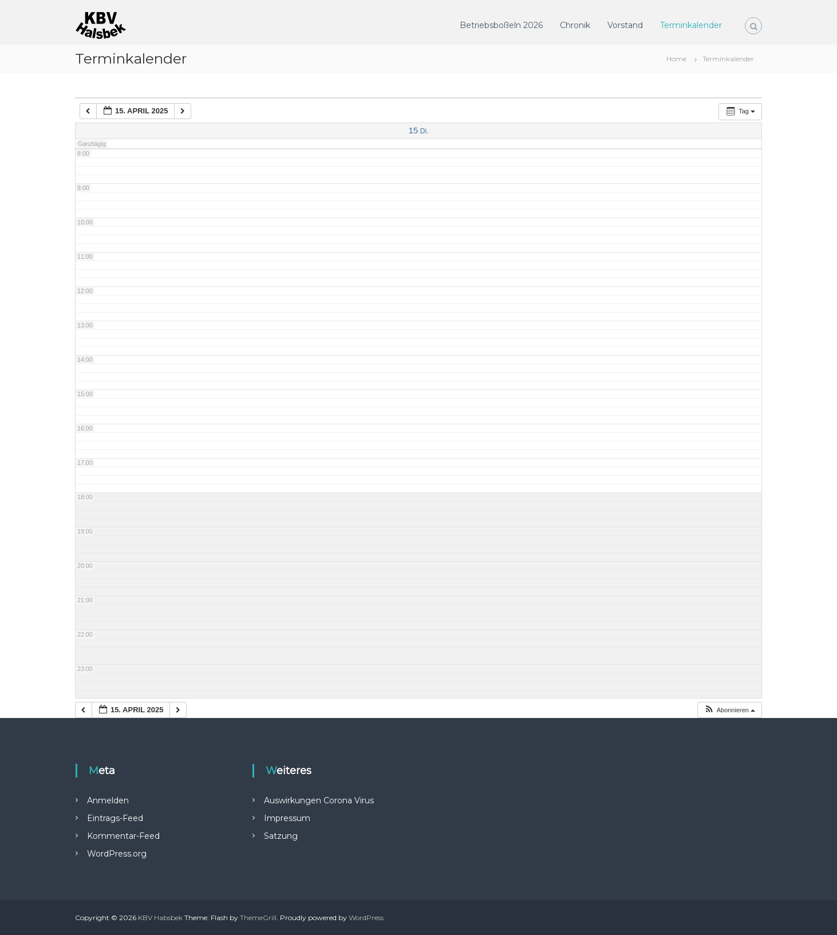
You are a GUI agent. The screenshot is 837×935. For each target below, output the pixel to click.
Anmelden (108, 800)
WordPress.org (117, 854)
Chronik (575, 25)
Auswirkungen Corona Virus (319, 800)
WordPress (366, 917)
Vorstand (625, 25)
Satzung (281, 836)
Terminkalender (691, 25)
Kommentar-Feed (123, 836)
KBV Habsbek (160, 917)
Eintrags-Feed (115, 818)
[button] (729, 710)
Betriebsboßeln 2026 (501, 25)
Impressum (287, 818)
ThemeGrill (258, 917)
